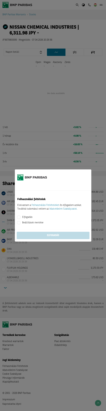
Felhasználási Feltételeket (45, 205)
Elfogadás (27, 217)
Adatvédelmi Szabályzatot (63, 209)
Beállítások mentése (32, 223)
